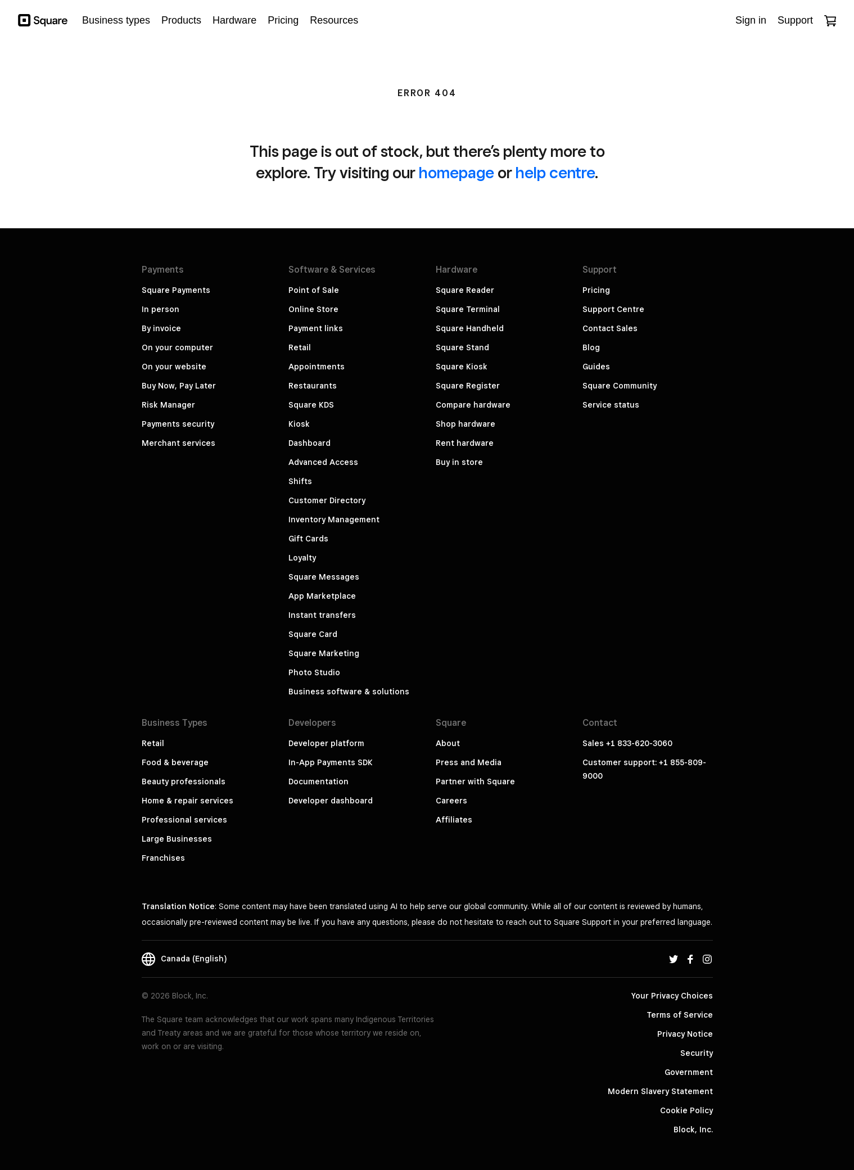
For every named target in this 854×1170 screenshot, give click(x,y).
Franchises (163, 857)
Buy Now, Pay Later (179, 385)
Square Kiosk (461, 366)
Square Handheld (470, 328)
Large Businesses (177, 838)
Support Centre (613, 309)
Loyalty (302, 557)
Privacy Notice (685, 1033)
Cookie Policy (686, 1110)
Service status (610, 404)
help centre (555, 172)
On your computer (177, 347)
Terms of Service (680, 1014)
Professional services (184, 819)
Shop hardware (465, 423)
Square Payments (176, 290)
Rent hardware (465, 443)
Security (696, 1053)
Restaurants (312, 385)
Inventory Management (333, 519)
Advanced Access (323, 462)
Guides (596, 366)
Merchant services (178, 443)
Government (689, 1072)
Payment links (315, 328)
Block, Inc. (693, 1129)
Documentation (318, 781)
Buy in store (459, 462)
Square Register (468, 385)
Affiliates (454, 819)
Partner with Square (475, 781)
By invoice (161, 328)
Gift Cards (308, 538)
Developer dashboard (330, 800)
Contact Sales (610, 328)
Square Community (619, 385)
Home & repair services (187, 800)
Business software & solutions (348, 691)
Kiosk (299, 423)
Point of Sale (313, 290)
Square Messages (323, 576)
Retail (299, 347)
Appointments (316, 366)
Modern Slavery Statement (660, 1091)
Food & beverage (175, 762)
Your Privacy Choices (672, 995)
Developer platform (326, 743)
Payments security (178, 423)
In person (160, 309)
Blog (591, 347)
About (448, 743)
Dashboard (309, 443)
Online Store (313, 309)
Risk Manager (168, 404)
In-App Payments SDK (330, 762)
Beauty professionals (183, 781)
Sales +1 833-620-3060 (627, 743)
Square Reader (465, 290)
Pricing (596, 290)
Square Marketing (323, 653)
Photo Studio (314, 672)
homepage (456, 172)
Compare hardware (473, 404)
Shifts (300, 481)
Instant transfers (322, 615)
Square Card (312, 634)
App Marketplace (322, 595)
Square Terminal (468, 309)
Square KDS (311, 404)
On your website (174, 366)
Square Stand (462, 347)
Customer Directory (326, 500)
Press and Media (468, 762)
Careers (451, 800)
